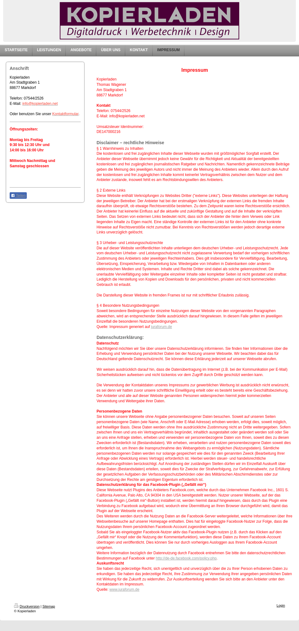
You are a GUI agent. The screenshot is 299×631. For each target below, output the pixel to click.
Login (281, 605)
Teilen (18, 195)
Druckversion (27, 606)
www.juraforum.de (124, 589)
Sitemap (48, 606)
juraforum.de (161, 327)
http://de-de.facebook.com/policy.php (186, 558)
